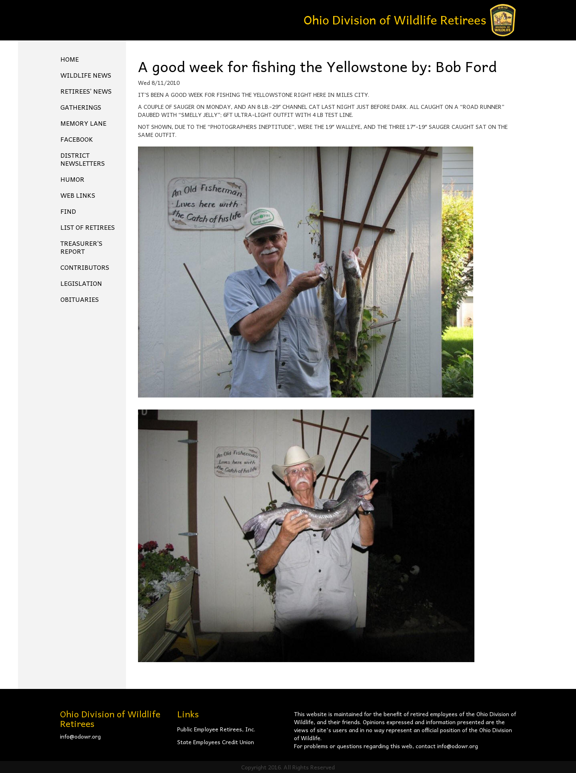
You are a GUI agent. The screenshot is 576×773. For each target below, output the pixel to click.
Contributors (84, 267)
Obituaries (79, 299)
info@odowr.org (80, 736)
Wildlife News (85, 75)
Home (69, 59)
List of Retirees (87, 227)
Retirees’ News (86, 91)
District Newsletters (82, 159)
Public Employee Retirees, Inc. (216, 729)
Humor (72, 179)
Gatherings (80, 107)
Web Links (77, 195)
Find (68, 211)
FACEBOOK (76, 139)
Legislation (81, 283)
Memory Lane (83, 123)
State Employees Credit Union (215, 741)
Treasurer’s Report (81, 247)
